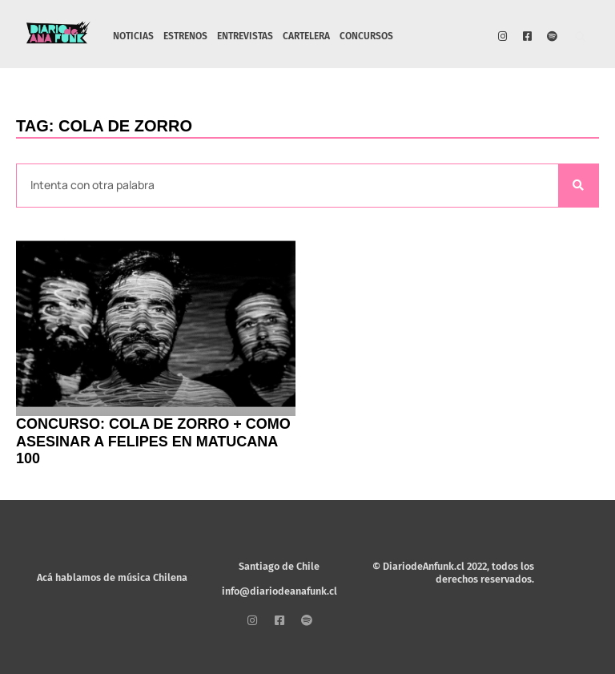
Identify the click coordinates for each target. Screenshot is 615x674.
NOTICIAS (133, 36)
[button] (581, 38)
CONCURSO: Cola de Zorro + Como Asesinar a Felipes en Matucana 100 (153, 441)
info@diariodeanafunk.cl (279, 591)
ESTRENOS (185, 36)
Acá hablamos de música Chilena (112, 577)
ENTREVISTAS (245, 36)
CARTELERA (306, 36)
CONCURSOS (366, 36)
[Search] (578, 185)
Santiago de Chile (279, 566)
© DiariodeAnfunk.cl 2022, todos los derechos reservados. (453, 572)
